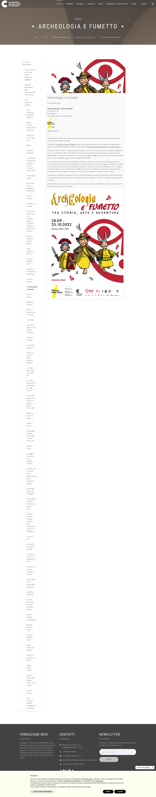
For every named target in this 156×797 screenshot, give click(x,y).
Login (143, 4)
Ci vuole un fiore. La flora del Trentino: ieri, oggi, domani (31, 385)
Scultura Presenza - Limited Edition (30, 240)
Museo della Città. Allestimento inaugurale (31, 583)
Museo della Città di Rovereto (65, 144)
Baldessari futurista (30, 303)
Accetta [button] (120, 791)
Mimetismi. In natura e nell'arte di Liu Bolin (31, 570)
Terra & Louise (29, 295)
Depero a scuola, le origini (30, 415)
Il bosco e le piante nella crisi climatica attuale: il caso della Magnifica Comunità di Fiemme (31, 221)
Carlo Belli (30, 320)
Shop (134, 4)
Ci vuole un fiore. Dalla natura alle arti (30, 371)
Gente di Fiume (29, 424)
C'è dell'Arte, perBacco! (31, 346)
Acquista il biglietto (117, 4)
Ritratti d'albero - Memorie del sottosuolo (31, 126)
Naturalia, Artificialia (30, 593)
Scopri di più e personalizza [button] (42, 791)
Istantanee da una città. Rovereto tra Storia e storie (31, 504)
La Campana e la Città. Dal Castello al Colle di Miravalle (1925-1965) (31, 164)
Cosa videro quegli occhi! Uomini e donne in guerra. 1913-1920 (31, 402)
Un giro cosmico (29, 691)
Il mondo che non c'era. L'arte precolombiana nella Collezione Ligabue (32, 476)
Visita (59, 4)
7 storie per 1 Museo (31, 177)
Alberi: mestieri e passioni (30, 251)
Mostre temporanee (61, 37)
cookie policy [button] (99, 781)
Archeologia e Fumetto (32, 288)
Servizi (91, 4)
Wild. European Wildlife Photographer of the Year (31, 703)
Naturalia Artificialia (30, 151)
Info (100, 4)
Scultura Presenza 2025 (30, 261)
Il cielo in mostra (30, 280)
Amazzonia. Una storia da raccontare (31, 271)
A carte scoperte (30, 197)
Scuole (80, 4)
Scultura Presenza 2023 (30, 637)
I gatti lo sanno (29, 447)
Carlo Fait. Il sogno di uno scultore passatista (31, 328)
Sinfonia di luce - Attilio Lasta (31, 137)
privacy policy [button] (88, 779)
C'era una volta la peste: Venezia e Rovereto (30, 358)
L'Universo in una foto (31, 205)
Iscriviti (108, 759)
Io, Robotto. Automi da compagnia (31, 491)
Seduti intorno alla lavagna (30, 647)
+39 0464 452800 (69, 751)
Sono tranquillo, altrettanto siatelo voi (30, 113)
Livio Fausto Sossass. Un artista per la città (31, 558)
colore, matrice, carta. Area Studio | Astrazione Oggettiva (30, 75)
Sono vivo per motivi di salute (31, 657)
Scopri (69, 4)
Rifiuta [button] (108, 791)
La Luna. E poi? (30, 537)
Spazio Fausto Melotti (29, 667)
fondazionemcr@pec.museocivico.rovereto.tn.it (80, 760)
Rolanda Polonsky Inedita (30, 627)
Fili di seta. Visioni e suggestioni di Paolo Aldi (31, 187)
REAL (28, 145)
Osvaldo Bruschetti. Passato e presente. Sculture (30, 604)
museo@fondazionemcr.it (72, 756)
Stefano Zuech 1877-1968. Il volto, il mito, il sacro (31, 680)
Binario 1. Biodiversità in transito (31, 312)
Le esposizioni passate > (85, 37)
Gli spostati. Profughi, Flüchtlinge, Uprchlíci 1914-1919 (31, 436)
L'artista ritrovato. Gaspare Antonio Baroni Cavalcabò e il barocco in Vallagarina (31, 522)
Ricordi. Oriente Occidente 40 (31, 617)
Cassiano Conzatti (30, 339)
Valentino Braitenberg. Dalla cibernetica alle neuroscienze (30, 90)
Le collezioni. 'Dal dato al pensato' (31, 546)
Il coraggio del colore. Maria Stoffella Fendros (30, 459)
